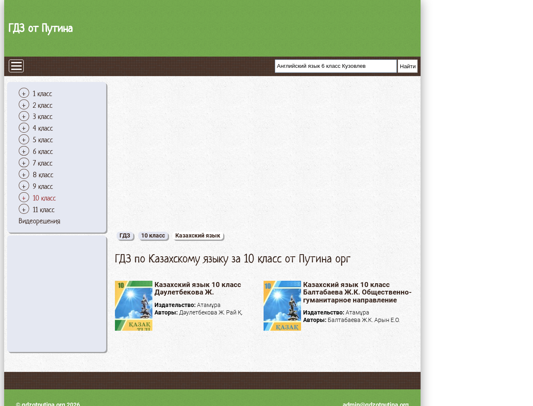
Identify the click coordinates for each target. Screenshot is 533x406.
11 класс (44, 209)
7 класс (42, 163)
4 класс (43, 128)
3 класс (42, 116)
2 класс (42, 105)
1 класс (42, 93)
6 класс (43, 151)
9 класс (43, 186)
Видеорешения (39, 220)
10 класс (44, 198)
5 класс (43, 139)
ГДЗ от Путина (40, 28)
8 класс (43, 174)
